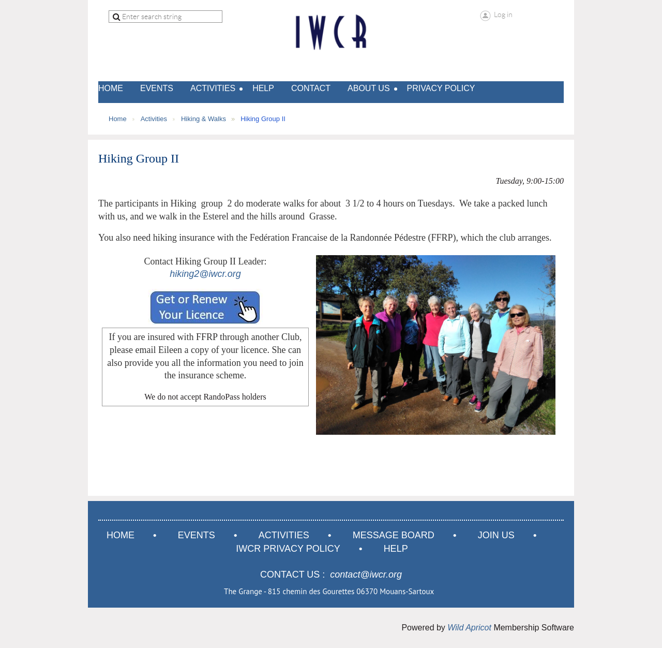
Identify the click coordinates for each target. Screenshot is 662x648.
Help (396, 548)
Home (118, 119)
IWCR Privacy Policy (288, 548)
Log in (503, 14)
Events (196, 535)
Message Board (393, 535)
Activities (154, 119)
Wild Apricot (469, 627)
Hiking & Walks (203, 119)
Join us (496, 535)
